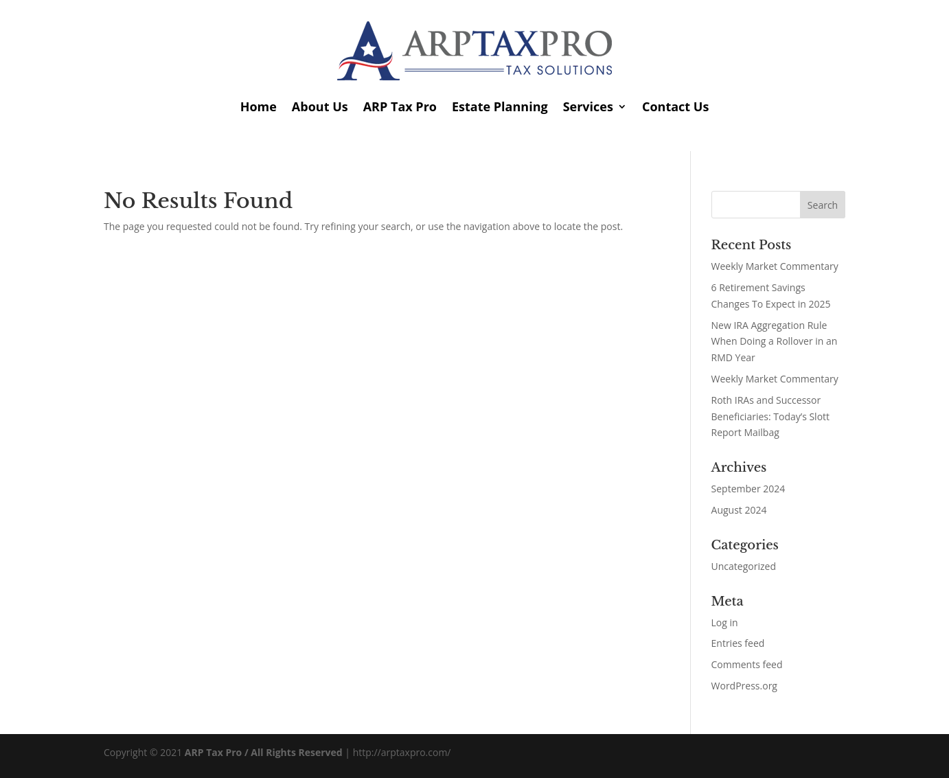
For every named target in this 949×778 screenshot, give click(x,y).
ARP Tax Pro (400, 106)
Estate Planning (500, 106)
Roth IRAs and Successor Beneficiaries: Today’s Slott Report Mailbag (770, 416)
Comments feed (747, 664)
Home (258, 106)
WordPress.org (744, 685)
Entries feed (738, 643)
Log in (724, 622)
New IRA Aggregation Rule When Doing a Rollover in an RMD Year (774, 342)
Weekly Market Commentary (774, 266)
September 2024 (748, 488)
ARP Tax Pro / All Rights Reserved (264, 752)
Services (588, 106)
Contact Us (675, 106)
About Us (320, 106)
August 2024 (739, 509)
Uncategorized (743, 566)
